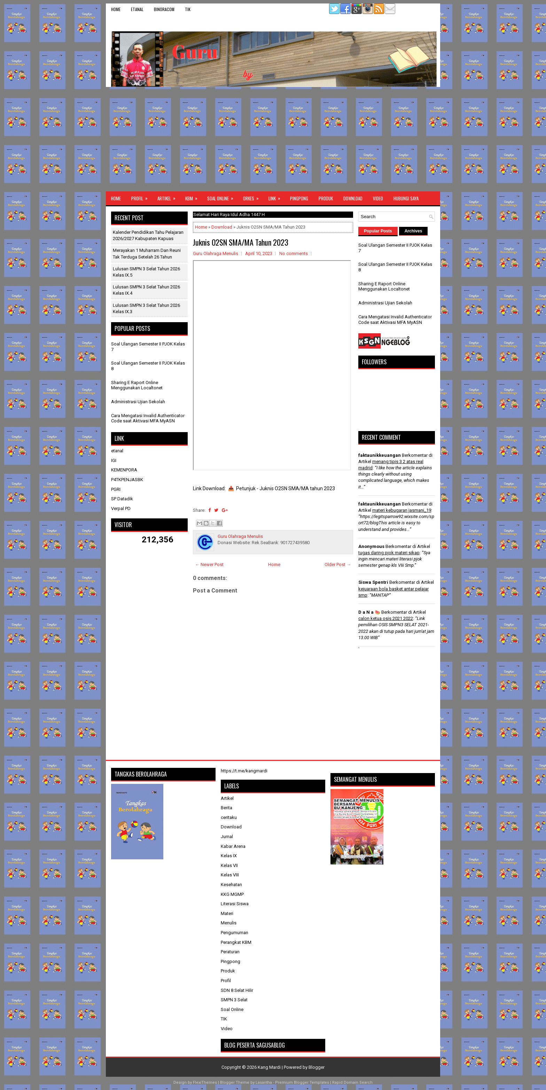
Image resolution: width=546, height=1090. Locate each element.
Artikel (168, 196)
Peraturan (230, 951)
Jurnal (227, 836)
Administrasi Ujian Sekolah (138, 401)
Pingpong (299, 198)
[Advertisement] (273, 139)
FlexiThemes (205, 1082)
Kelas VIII (230, 874)
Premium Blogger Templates (302, 1082)
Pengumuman (234, 932)
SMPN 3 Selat (234, 999)
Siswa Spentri (373, 582)
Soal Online (222, 196)
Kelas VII (229, 865)
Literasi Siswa (235, 903)
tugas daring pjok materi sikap (389, 552)
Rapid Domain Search (352, 1082)
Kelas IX (229, 855)
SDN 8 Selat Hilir (237, 990)
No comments (293, 253)
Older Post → (338, 564)
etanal (137, 9)
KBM (193, 196)
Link (276, 196)
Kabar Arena (233, 846)
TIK (187, 9)
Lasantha (264, 1082)
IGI (113, 460)
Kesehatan (231, 884)
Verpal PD (121, 508)
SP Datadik (122, 498)
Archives (413, 231)
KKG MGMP (232, 894)
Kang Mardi (270, 1067)
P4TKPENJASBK (127, 479)
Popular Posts (378, 231)
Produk (326, 198)
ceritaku (229, 817)
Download (352, 198)
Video (378, 198)
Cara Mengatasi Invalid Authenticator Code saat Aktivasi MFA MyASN (148, 418)
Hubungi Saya (406, 198)
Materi (227, 913)
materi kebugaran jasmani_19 (401, 510)
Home (115, 9)
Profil (141, 196)
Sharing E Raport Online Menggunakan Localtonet (137, 385)
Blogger (317, 1067)
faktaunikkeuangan (379, 455)
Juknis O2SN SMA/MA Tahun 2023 (240, 242)
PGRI (115, 489)
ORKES (253, 196)
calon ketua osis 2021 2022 (385, 618)
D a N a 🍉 (369, 612)
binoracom (164, 9)
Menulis (228, 922)
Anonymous (371, 546)
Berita (226, 807)
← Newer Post (209, 564)
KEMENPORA (124, 469)
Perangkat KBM (236, 942)
